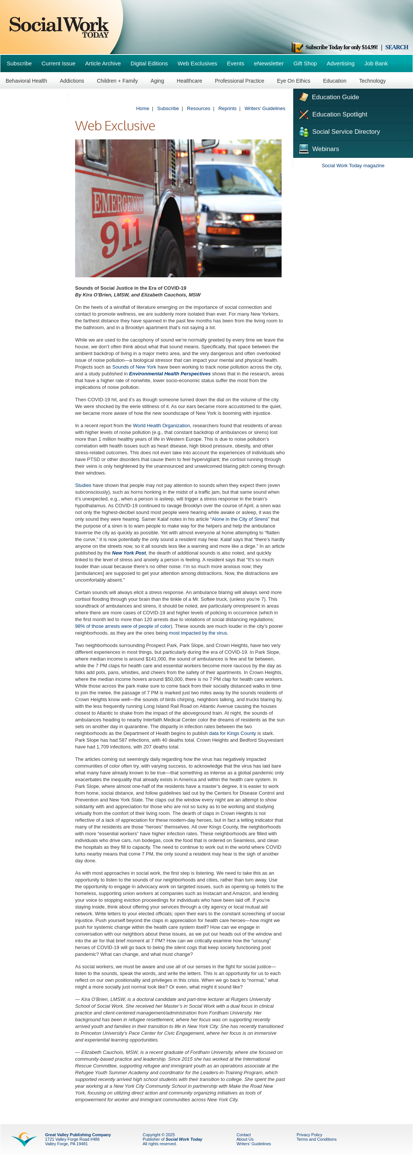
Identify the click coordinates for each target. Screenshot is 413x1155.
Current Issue (58, 63)
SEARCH (396, 47)
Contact (244, 1134)
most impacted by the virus (198, 633)
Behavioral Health (26, 81)
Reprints (228, 108)
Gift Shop (305, 63)
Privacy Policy (309, 1134)
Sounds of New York (134, 367)
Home (142, 108)
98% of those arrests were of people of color (122, 626)
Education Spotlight (332, 114)
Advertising (340, 63)
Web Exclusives (197, 63)
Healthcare (189, 81)
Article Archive (103, 63)
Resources (198, 108)
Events (235, 63)
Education (334, 81)
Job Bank (376, 63)
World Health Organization (161, 425)
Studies (83, 485)
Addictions (72, 81)
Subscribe (19, 63)
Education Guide (328, 96)
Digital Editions (149, 63)
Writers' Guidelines (265, 108)
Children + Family (117, 81)
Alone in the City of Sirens (240, 519)
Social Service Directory (338, 131)
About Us (245, 1139)
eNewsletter (268, 63)
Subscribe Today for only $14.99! (334, 47)
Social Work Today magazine (353, 165)
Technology (372, 81)
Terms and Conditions (316, 1139)
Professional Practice (239, 81)
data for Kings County (232, 733)
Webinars (318, 148)
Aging (157, 81)
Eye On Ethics (294, 81)
